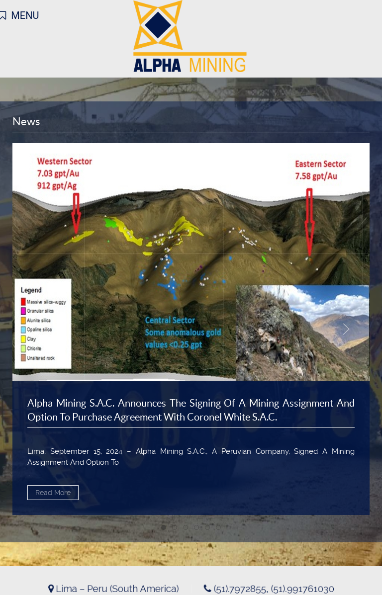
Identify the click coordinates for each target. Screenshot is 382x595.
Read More (53, 493)
